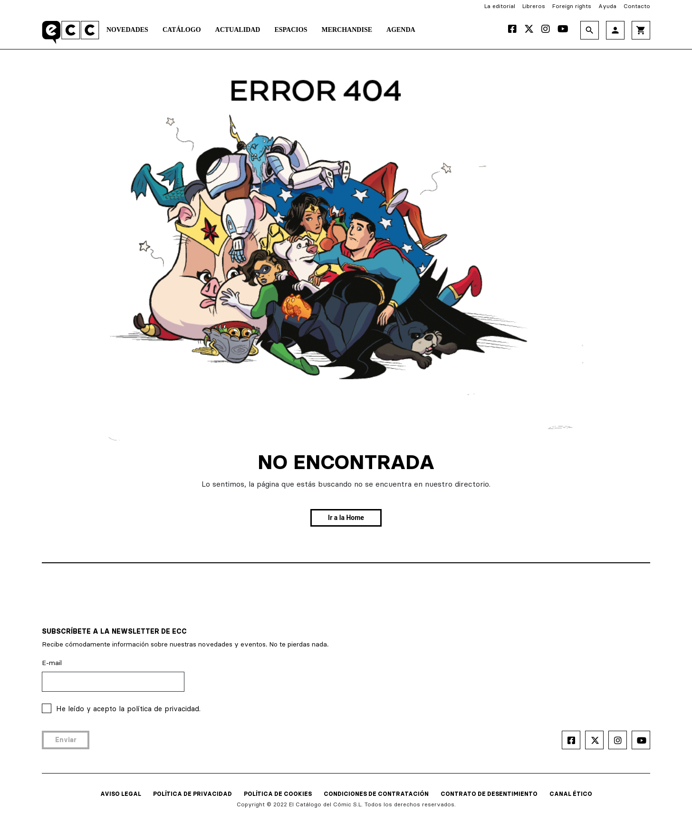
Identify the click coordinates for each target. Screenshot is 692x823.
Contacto (637, 6)
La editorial (499, 6)
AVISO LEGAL (120, 793)
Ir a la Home (346, 517)
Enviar (66, 739)
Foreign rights (571, 6)
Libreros (533, 6)
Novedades (127, 29)
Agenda (400, 29)
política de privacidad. (164, 708)
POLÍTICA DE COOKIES (278, 793)
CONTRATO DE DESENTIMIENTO (489, 793)
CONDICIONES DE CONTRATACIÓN (376, 793)
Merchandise (346, 29)
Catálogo (182, 29)
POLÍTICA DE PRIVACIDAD (192, 793)
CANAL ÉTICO (570, 793)
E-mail (52, 662)
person (615, 30)
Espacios (290, 29)
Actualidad (237, 29)
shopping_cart (641, 30)
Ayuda (607, 6)
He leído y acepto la (128, 708)
